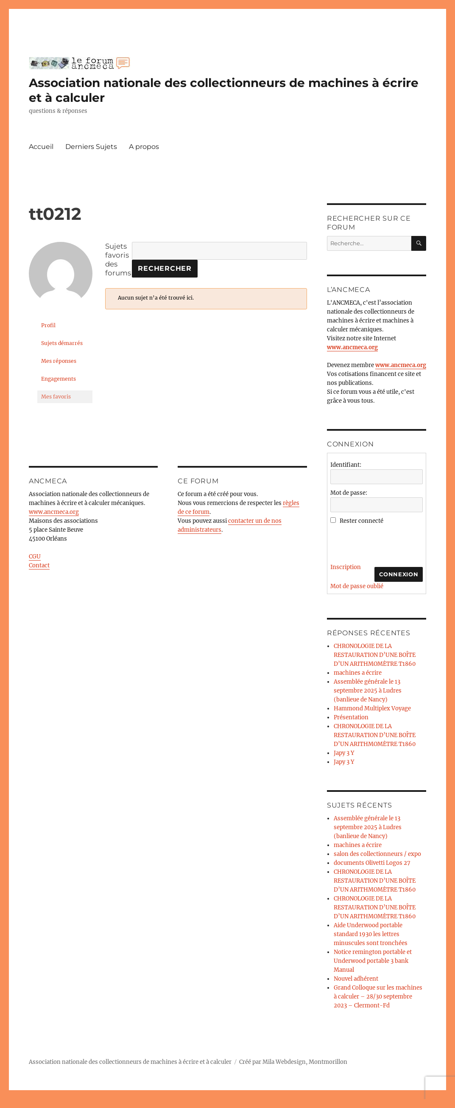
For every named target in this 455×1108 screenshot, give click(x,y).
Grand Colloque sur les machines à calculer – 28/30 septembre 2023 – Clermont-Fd (378, 996)
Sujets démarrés (62, 343)
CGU (35, 556)
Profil (48, 325)
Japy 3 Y (344, 753)
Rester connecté (361, 521)
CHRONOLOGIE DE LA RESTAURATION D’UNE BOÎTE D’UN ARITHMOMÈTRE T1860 (375, 655)
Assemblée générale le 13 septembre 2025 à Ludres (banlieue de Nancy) (368, 690)
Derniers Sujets (91, 147)
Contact (39, 565)
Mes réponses (58, 361)
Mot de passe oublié (356, 586)
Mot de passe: (348, 492)
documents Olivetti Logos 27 (372, 863)
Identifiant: (345, 464)
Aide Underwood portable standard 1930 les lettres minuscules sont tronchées (371, 934)
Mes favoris (56, 396)
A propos (144, 147)
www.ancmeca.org (54, 512)
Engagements (58, 379)
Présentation (351, 717)
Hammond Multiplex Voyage (372, 708)
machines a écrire (358, 672)
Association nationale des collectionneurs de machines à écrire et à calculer (130, 1062)
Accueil (41, 147)
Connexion (398, 574)
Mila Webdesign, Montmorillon (304, 1062)
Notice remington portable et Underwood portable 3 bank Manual (373, 960)
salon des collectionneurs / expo (377, 854)
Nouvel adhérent (356, 978)
